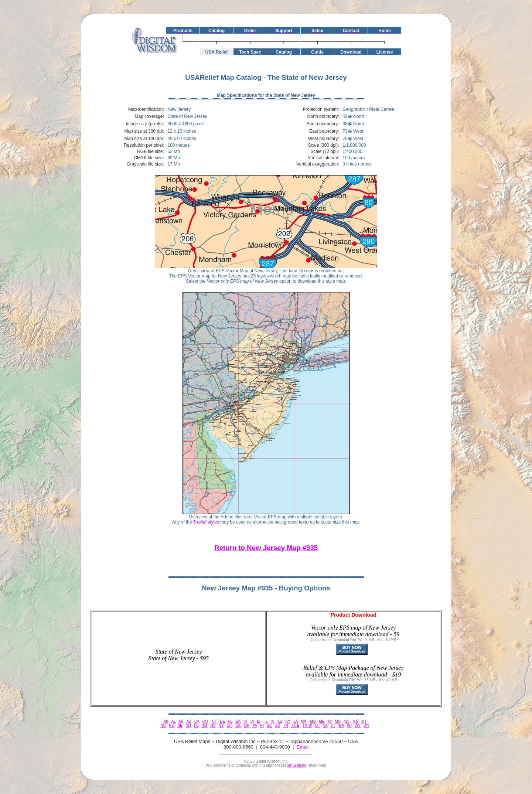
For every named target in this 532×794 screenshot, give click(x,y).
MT (363, 721)
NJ (196, 725)
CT (214, 721)
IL (266, 721)
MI (330, 721)
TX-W (307, 725)
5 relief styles (206, 522)
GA (238, 721)
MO (346, 721)
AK (165, 721)
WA (341, 725)
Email (303, 747)
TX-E (295, 725)
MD (313, 721)
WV (358, 725)
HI (245, 721)
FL (230, 721)
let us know (296, 765)
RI (262, 725)
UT (317, 725)
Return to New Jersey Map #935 (266, 548)
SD (277, 725)
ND (171, 725)
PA (254, 725)
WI (349, 725)
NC (163, 725)
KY (287, 721)
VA (325, 725)
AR (181, 721)
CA (196, 721)
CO (205, 721)
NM (205, 725)
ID (258, 721)
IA (252, 721)
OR (246, 725)
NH (188, 725)
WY (366, 725)
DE (222, 721)
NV (213, 725)
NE (180, 725)
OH (229, 725)
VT (333, 725)
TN (285, 725)
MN (338, 721)
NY (221, 725)
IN (272, 721)
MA (303, 721)
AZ (189, 721)
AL (173, 721)
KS (279, 721)
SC (269, 725)
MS (355, 721)
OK (238, 725)
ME (321, 721)
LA (295, 721)
